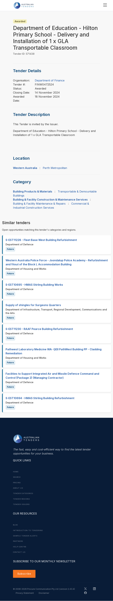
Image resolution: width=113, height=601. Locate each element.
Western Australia (25, 168)
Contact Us (20, 551)
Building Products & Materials (32, 191)
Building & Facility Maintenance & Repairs (39, 203)
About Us (18, 488)
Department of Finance (50, 80)
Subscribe (25, 573)
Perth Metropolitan (55, 168)
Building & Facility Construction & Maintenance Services (50, 199)
